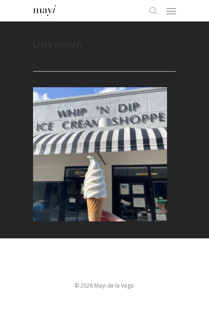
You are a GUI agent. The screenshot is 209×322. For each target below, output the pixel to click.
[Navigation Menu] (171, 10)
